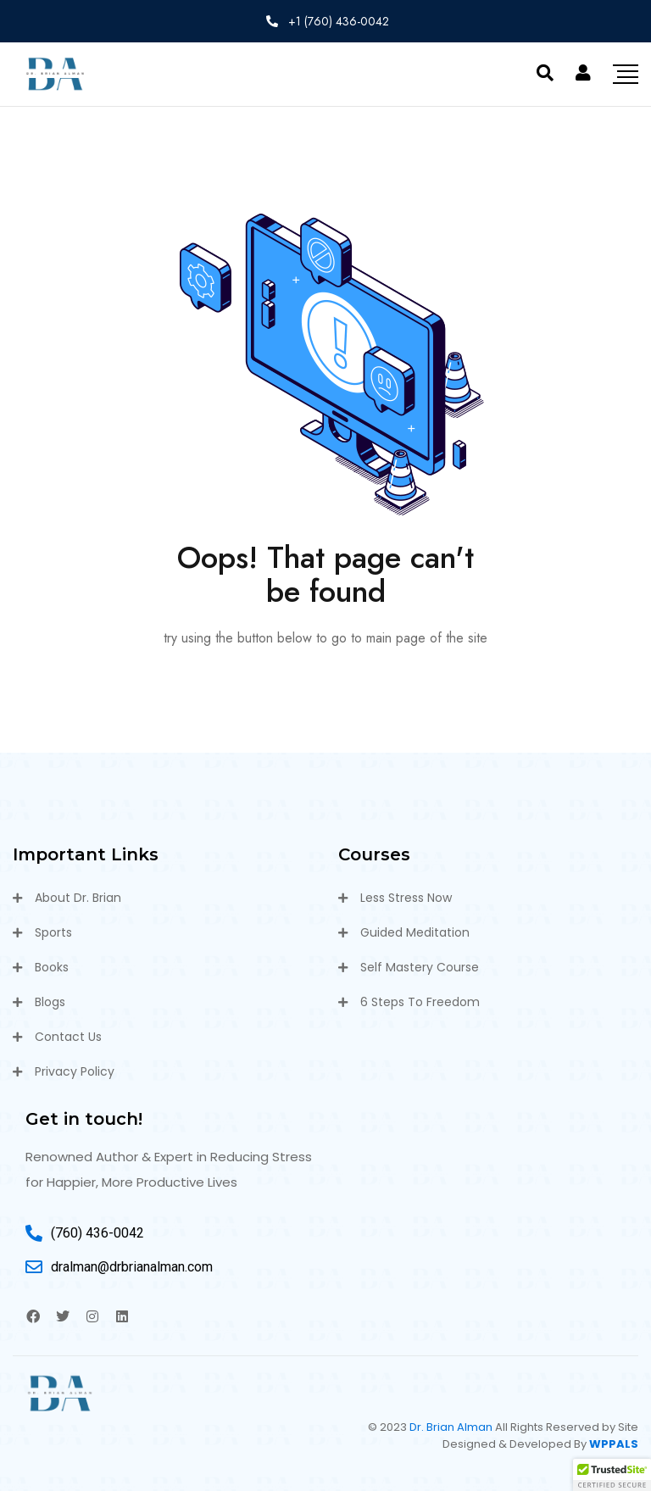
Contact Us (68, 1036)
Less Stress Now (406, 897)
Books (52, 967)
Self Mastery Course (419, 967)
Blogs (50, 1001)
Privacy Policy (74, 1071)
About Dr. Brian (78, 897)
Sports (53, 932)
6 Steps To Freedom (420, 1001)
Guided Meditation (415, 932)
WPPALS (613, 1444)
